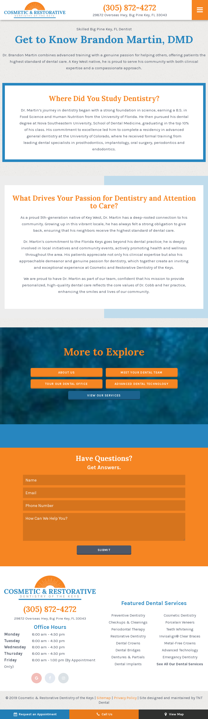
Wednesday (15, 647)
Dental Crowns (128, 643)
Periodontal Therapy (128, 629)
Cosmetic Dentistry (180, 615)
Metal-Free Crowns (180, 643)
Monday (12, 634)
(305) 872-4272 (129, 8)
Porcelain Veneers (180, 622)
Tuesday (12, 640)
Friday (10, 660)
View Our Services (104, 395)
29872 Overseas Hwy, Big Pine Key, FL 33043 (50, 618)
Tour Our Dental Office (66, 384)
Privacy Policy (125, 698)
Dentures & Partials (128, 657)
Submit (104, 550)
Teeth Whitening (179, 629)
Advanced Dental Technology (142, 384)
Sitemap (104, 698)
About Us (66, 372)
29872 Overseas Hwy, (130, 15)
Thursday (13, 653)
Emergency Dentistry (180, 657)
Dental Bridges (128, 650)
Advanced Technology (180, 650)
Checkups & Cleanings (128, 622)
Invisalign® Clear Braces (179, 636)
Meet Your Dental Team (141, 372)
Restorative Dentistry (128, 636)
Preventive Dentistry (128, 615)
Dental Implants (128, 664)
